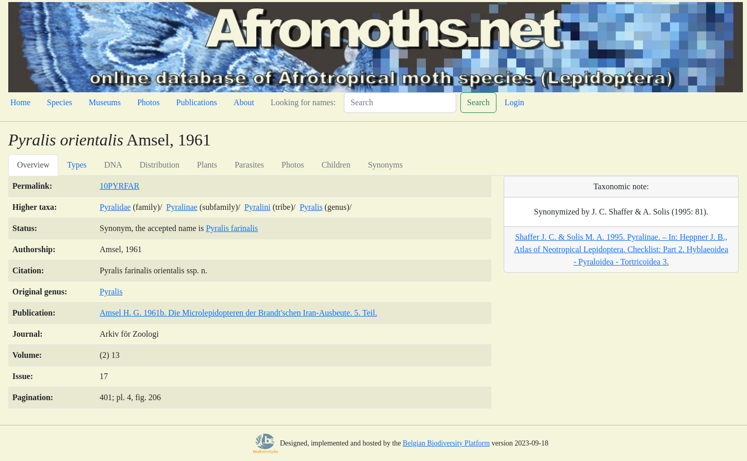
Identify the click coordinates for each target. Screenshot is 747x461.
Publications (196, 102)
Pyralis (311, 207)
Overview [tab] (33, 164)
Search (478, 102)
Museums (105, 102)
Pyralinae (182, 207)
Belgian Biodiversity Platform (446, 443)
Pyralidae (114, 207)
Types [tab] (77, 164)
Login (514, 102)
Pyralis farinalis (232, 228)
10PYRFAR (119, 186)
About (244, 102)
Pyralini (257, 207)
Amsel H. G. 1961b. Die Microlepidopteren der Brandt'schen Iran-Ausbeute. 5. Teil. (238, 312)
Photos (148, 102)
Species (59, 102)
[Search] (400, 102)
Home (20, 102)
